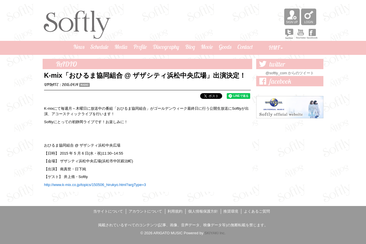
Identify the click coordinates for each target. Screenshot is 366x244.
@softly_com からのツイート (290, 73)
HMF (275, 47)
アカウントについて (145, 211)
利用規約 (175, 211)
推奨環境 (230, 211)
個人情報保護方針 (203, 211)
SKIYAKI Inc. (215, 233)
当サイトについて (108, 211)
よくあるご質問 (257, 211)
